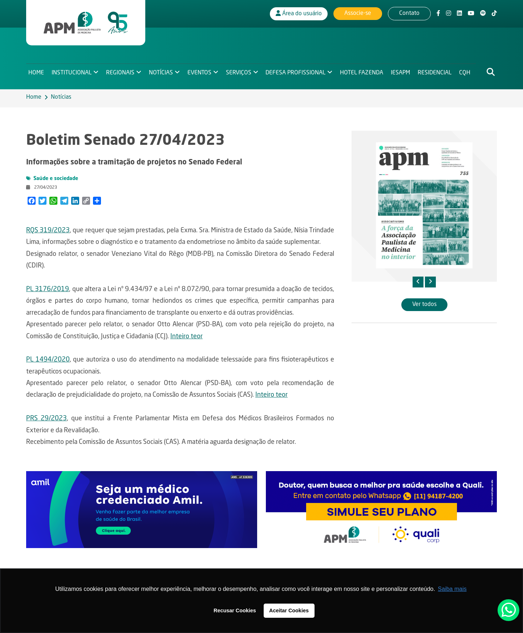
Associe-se (357, 13)
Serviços (240, 71)
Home (36, 71)
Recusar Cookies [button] (235, 610)
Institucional (72, 71)
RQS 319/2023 (48, 230)
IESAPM (403, 71)
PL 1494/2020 (48, 359)
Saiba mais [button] (452, 589)
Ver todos (424, 304)
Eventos (200, 71)
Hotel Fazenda (364, 71)
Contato (409, 13)
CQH (468, 71)
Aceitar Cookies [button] (289, 610)
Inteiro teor (186, 336)
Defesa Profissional (298, 71)
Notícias (162, 71)
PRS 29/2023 (46, 418)
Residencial (437, 71)
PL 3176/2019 (47, 289)
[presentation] (418, 282)
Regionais (121, 71)
